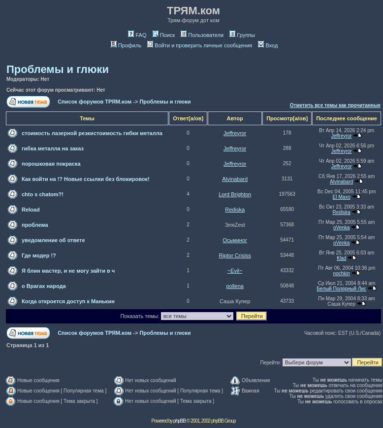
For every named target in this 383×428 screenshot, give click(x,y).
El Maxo (342, 197)
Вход (268, 45)
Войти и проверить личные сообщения (199, 45)
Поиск (164, 35)
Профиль (126, 45)
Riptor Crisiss (235, 255)
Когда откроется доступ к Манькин (68, 301)
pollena (234, 286)
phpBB (179, 421)
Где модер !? (39, 255)
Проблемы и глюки (57, 69)
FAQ (137, 35)
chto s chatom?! (43, 194)
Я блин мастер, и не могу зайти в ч (68, 271)
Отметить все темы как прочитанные (335, 105)
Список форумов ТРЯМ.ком (94, 102)
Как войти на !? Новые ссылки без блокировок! (86, 179)
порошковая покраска (51, 164)
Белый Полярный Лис (341, 288)
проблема (35, 225)
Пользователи (202, 35)
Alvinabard (235, 179)
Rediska (235, 210)
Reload (31, 210)
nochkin (341, 273)
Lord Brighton (235, 194)
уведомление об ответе (53, 240)
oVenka (341, 227)
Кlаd (341, 258)
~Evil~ (235, 271)
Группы (242, 35)
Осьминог (235, 240)
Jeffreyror (234, 133)
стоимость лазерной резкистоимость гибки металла (92, 133)
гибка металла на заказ (53, 148)
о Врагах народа (44, 286)
